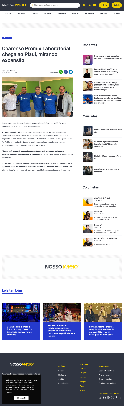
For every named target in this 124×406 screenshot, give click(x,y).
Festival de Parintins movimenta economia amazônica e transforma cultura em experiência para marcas (61, 330)
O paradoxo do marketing (104, 244)
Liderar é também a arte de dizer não (108, 131)
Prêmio (104, 5)
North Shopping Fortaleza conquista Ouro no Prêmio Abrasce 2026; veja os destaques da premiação (101, 331)
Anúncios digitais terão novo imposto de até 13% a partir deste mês (106, 144)
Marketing (21, 13)
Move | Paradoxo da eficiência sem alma (106, 170)
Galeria (116, 5)
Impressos (62, 13)
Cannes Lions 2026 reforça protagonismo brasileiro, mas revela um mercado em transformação (106, 86)
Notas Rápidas (63, 383)
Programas (89, 13)
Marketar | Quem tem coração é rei (107, 157)
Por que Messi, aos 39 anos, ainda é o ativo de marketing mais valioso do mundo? (106, 71)
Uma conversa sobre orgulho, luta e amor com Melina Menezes (108, 57)
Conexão (98, 211)
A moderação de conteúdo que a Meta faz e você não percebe (106, 232)
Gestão (34, 13)
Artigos (117, 13)
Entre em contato (105, 379)
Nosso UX (98, 225)
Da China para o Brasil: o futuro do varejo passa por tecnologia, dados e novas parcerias (19, 331)
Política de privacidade (108, 383)
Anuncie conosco (105, 375)
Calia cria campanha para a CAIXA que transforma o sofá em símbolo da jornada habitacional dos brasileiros (108, 99)
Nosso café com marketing (105, 238)
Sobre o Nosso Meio (106, 371)
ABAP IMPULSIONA (102, 198)
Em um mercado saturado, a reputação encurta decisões (105, 205)
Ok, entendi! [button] (21, 398)
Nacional (47, 13)
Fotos (82, 386)
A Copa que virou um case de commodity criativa (105, 218)
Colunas (103, 13)
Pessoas (8, 13)
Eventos (75, 13)
